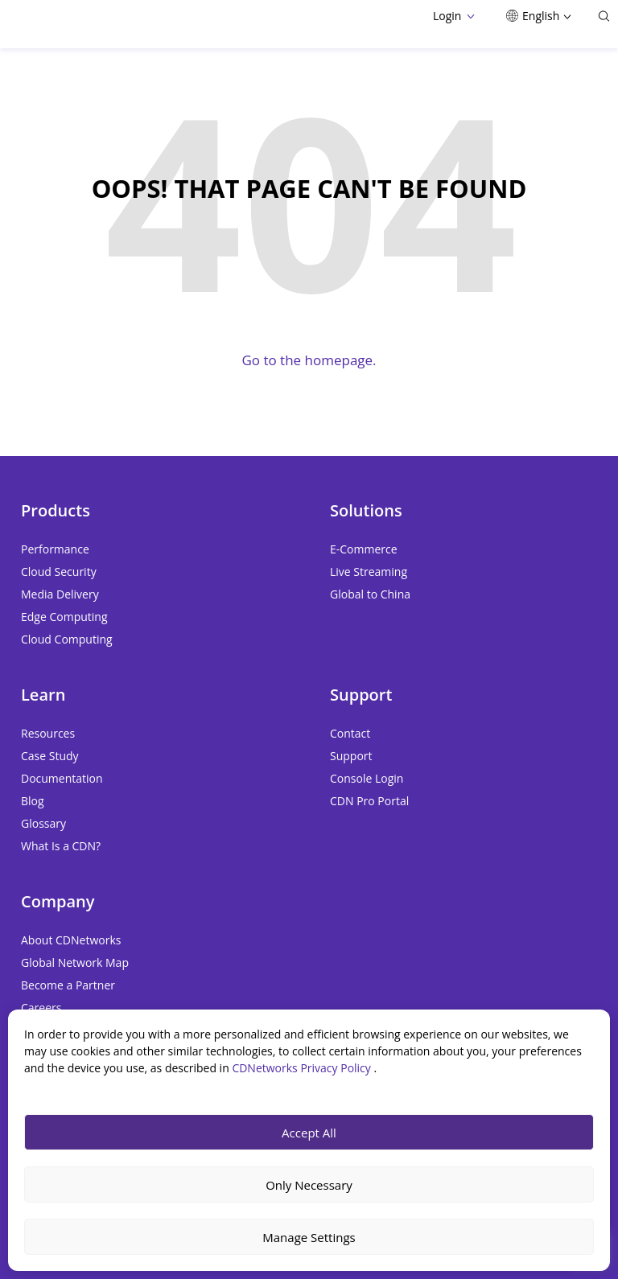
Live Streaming (368, 571)
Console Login (366, 778)
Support (351, 755)
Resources (48, 733)
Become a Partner (68, 985)
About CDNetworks (71, 940)
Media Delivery (60, 594)
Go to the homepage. (308, 360)
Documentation (62, 778)
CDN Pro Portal (369, 800)
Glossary (43, 823)
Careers (41, 1007)
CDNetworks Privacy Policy (302, 1067)
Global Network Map (75, 962)
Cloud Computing (67, 639)
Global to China (370, 594)
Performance (55, 549)
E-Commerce (364, 549)
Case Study (50, 755)
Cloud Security (59, 571)
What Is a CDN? (61, 845)
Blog (32, 800)
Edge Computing (64, 616)
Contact (350, 733)
